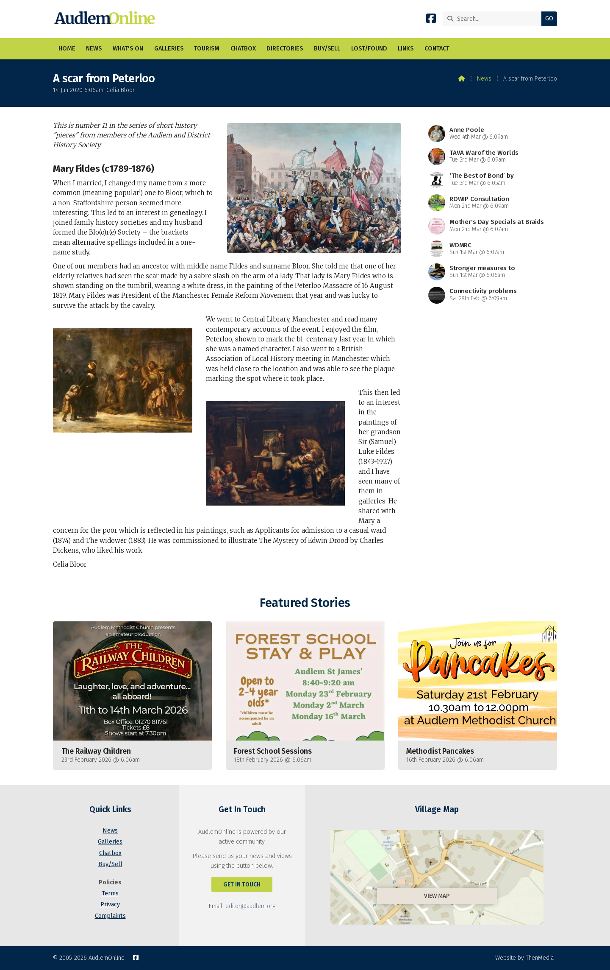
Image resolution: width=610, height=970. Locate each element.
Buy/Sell (110, 864)
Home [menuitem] (66, 48)
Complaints (110, 916)
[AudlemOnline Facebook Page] (431, 20)
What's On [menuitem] (128, 48)
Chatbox (110, 853)
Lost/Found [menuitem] (369, 48)
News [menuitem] (94, 48)
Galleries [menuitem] (168, 48)
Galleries (110, 841)
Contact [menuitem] (436, 48)
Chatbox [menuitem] (243, 48)
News (484, 78)
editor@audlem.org (250, 906)
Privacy (110, 904)
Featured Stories (305, 602)
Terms (110, 893)
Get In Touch (242, 884)
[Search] (494, 18)
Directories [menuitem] (284, 48)
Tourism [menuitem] (206, 48)
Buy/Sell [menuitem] (327, 48)
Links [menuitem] (405, 48)
